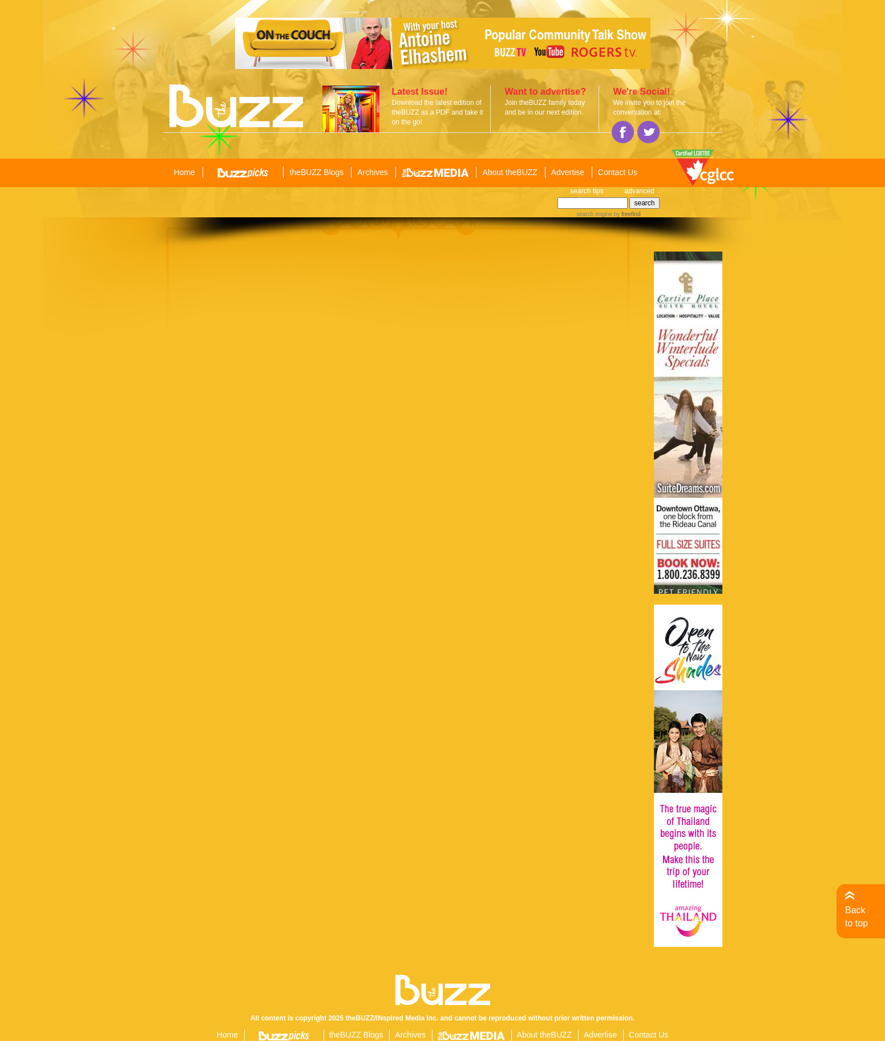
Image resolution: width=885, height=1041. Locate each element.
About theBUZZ (510, 172)
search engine (594, 214)
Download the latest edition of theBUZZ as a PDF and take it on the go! (437, 112)
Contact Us (617, 172)
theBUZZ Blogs (316, 172)
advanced (639, 191)
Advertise (567, 172)
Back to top (856, 916)
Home (184, 172)
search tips (586, 191)
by (626, 214)
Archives (372, 172)
